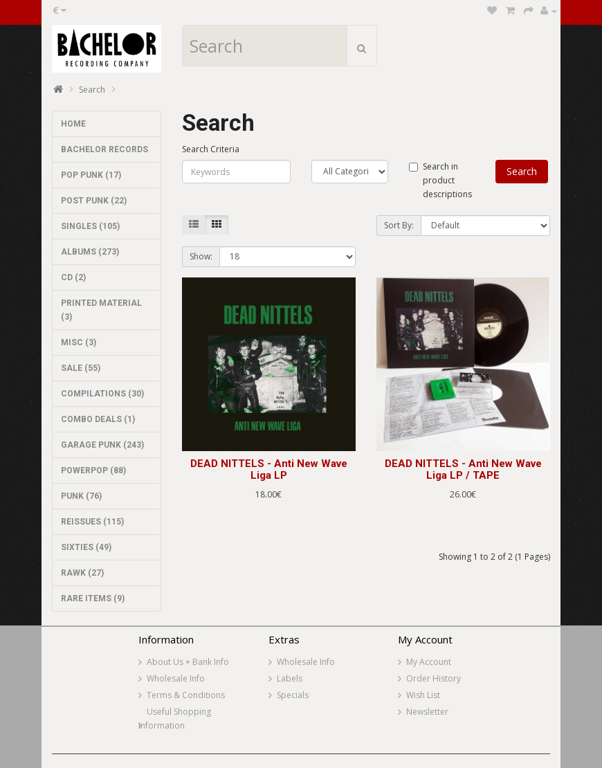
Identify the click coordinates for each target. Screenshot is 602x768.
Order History (433, 678)
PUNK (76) (81, 496)
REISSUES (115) (92, 522)
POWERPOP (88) (93, 470)
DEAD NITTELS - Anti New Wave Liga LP (268, 469)
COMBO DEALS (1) (98, 419)
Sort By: (399, 225)
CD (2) (73, 277)
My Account (428, 662)
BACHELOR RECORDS (104, 149)
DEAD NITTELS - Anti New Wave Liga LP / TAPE (463, 469)
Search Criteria (210, 149)
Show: (201, 256)
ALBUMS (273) (90, 252)
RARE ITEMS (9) (93, 598)
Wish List (423, 695)
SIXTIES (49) (86, 547)
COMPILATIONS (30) (102, 394)
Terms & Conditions (186, 695)
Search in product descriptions (440, 180)
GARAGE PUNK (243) (102, 445)
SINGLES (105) (90, 226)
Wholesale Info (176, 678)
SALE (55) (80, 368)
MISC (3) (78, 342)
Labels (289, 678)
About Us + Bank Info (188, 662)
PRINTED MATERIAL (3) (101, 310)
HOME (73, 124)
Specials (293, 695)
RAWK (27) (82, 573)
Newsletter (427, 711)
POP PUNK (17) (91, 175)
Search (92, 89)
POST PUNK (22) (94, 200)
